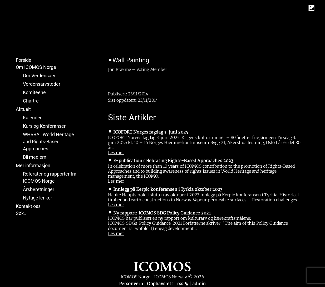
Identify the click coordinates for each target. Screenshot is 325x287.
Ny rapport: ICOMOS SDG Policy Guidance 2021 (162, 213)
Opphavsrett (160, 283)
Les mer (116, 152)
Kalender (32, 117)
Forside (23, 60)
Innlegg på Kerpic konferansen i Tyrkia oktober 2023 (167, 189)
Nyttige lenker (37, 198)
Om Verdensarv (39, 75)
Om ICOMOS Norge (36, 67)
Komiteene (34, 92)
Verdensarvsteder (41, 84)
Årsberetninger (38, 189)
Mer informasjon (33, 165)
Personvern (131, 283)
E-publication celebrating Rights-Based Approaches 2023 (173, 160)
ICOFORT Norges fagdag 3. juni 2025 (150, 132)
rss (182, 283)
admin (199, 283)
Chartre (31, 101)
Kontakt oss (28, 206)
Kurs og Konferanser (44, 126)
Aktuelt (23, 109)
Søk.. (21, 213)
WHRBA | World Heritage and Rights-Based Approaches (48, 141)
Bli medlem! (35, 157)
